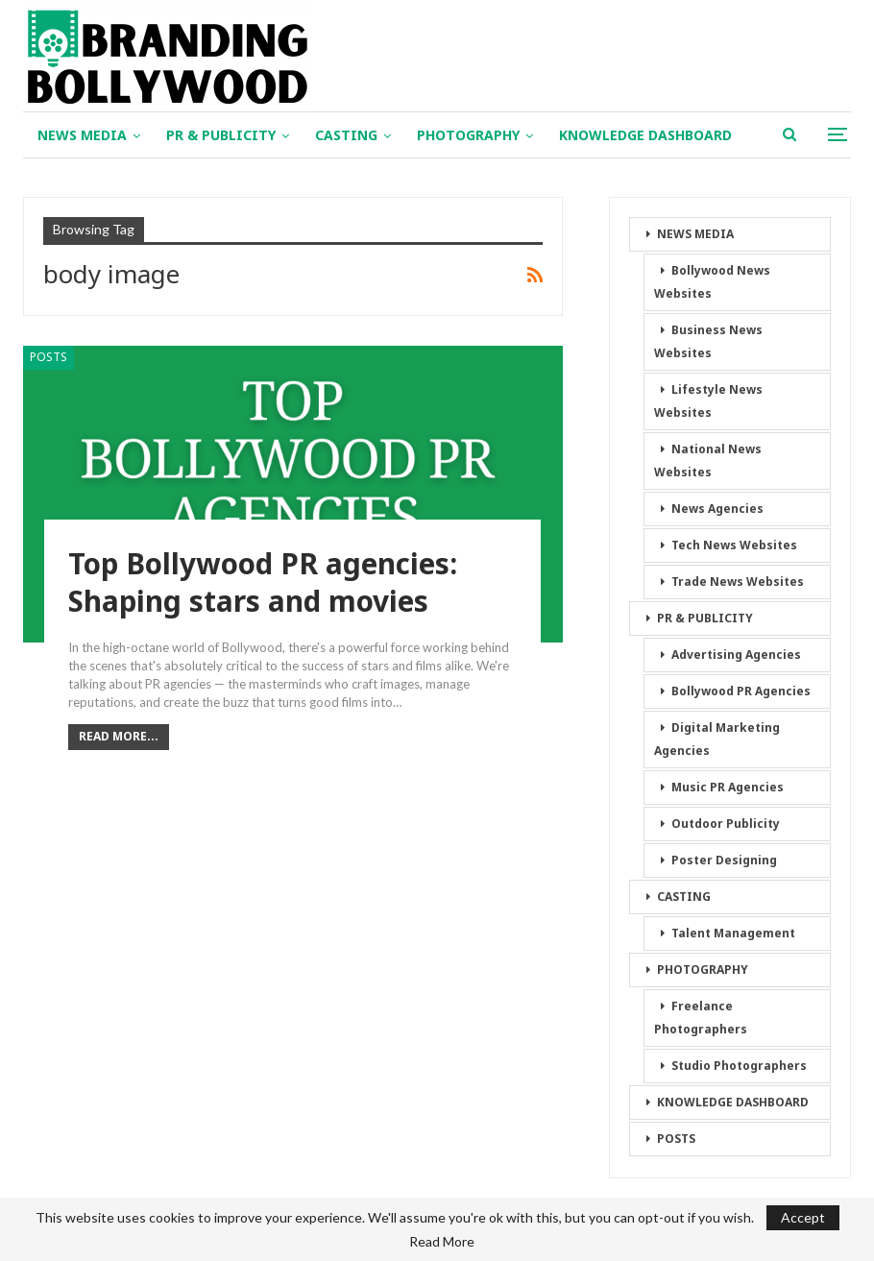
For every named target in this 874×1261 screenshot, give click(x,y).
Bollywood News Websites (712, 282)
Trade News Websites (737, 581)
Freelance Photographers (700, 1017)
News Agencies (717, 508)
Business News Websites (708, 341)
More (577, 135)
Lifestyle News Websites (708, 401)
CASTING (346, 135)
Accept (803, 1217)
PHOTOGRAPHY (468, 135)
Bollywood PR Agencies (741, 691)
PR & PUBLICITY (221, 135)
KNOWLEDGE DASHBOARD (733, 1102)
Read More (441, 1242)
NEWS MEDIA (82, 135)
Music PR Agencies (727, 787)
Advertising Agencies (736, 654)
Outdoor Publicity (725, 823)
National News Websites (708, 460)
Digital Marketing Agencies (717, 739)
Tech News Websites (734, 545)
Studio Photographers (739, 1065)
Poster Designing (724, 860)
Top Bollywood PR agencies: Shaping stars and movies (264, 583)
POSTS (48, 357)
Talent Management (733, 933)
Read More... (118, 736)
